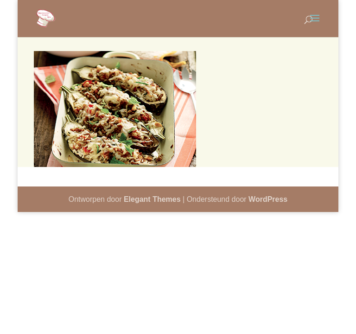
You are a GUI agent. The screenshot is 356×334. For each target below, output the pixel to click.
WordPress (267, 199)
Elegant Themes (152, 199)
